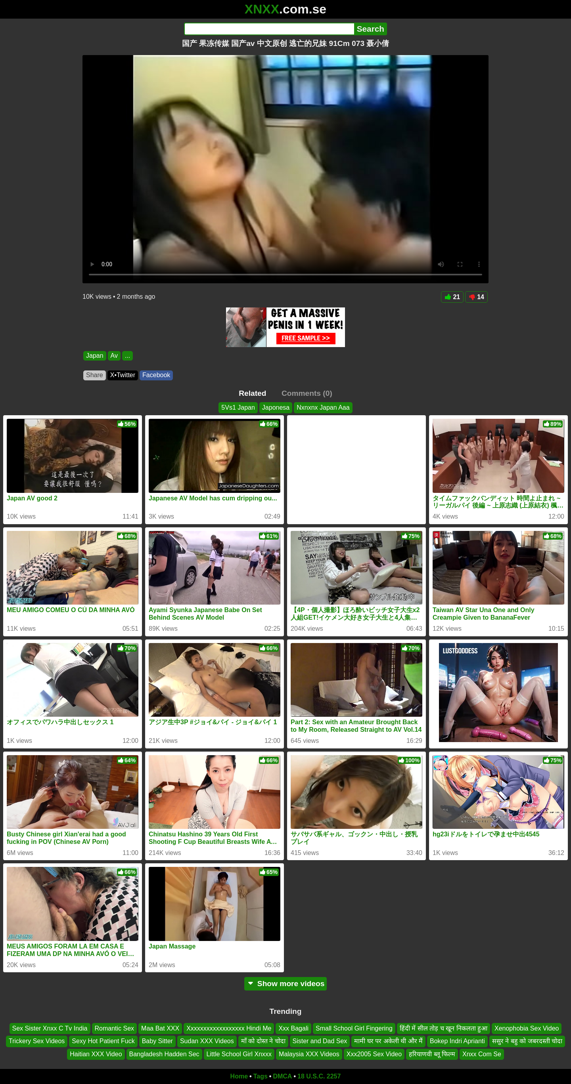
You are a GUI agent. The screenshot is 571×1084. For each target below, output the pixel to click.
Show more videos (286, 983)
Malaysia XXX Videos (309, 1054)
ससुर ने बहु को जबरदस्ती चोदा (527, 1041)
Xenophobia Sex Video (526, 1028)
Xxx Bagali (293, 1028)
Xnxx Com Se (481, 1054)
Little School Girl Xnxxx (239, 1054)
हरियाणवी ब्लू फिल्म (432, 1054)
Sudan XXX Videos (207, 1041)
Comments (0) (307, 393)
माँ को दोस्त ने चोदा (263, 1041)
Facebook (156, 375)
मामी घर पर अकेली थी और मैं (388, 1041)
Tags (260, 1076)
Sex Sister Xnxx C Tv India (50, 1028)
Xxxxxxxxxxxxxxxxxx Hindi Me (228, 1028)
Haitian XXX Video (96, 1054)
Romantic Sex (114, 1028)
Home (239, 1076)
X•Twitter (122, 375)
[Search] (269, 29)
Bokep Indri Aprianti (457, 1041)
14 (476, 297)
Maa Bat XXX (160, 1028)
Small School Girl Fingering (354, 1028)
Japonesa (275, 407)
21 (452, 297)
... (127, 355)
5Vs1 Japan (238, 407)
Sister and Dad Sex (320, 1041)
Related (252, 393)
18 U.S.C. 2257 (319, 1076)
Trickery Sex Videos (37, 1041)
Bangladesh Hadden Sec (164, 1054)
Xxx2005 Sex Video (374, 1054)
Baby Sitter (157, 1041)
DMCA (282, 1076)
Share (94, 375)
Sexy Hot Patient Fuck (103, 1041)
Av (114, 355)
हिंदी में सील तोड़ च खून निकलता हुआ (443, 1028)
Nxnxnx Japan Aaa (323, 407)
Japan (94, 355)
